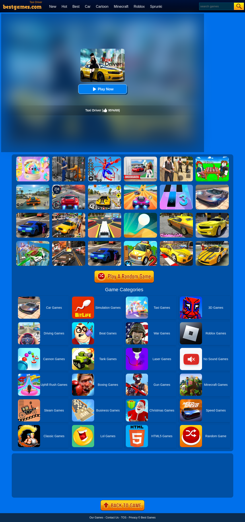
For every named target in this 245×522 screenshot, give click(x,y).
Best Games (148, 517)
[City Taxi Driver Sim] (104, 242)
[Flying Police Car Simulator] (32, 242)
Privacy (133, 517)
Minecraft (121, 6)
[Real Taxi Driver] (212, 214)
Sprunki (156, 6)
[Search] (216, 6)
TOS (123, 517)
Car (88, 6)
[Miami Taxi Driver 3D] (176, 214)
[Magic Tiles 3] (176, 186)
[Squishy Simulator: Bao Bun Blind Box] (32, 158)
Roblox (139, 6)
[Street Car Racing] (68, 186)
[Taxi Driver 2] (140, 242)
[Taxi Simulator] (68, 214)
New (52, 6)
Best (76, 6)
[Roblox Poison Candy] (212, 158)
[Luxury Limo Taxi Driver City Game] (104, 214)
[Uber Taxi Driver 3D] (32, 214)
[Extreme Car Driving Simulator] (212, 186)
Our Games (96, 517)
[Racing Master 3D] (140, 186)
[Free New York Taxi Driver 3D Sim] (212, 242)
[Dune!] (140, 214)
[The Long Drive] (104, 186)
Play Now (102, 89)
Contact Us (112, 517)
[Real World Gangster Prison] (68, 158)
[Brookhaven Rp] (140, 158)
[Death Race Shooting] (68, 242)
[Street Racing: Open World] (32, 186)
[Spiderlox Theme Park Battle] (104, 158)
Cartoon (102, 6)
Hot (64, 6)
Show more (26, 489)
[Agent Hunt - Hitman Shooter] (176, 158)
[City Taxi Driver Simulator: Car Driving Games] (176, 242)
